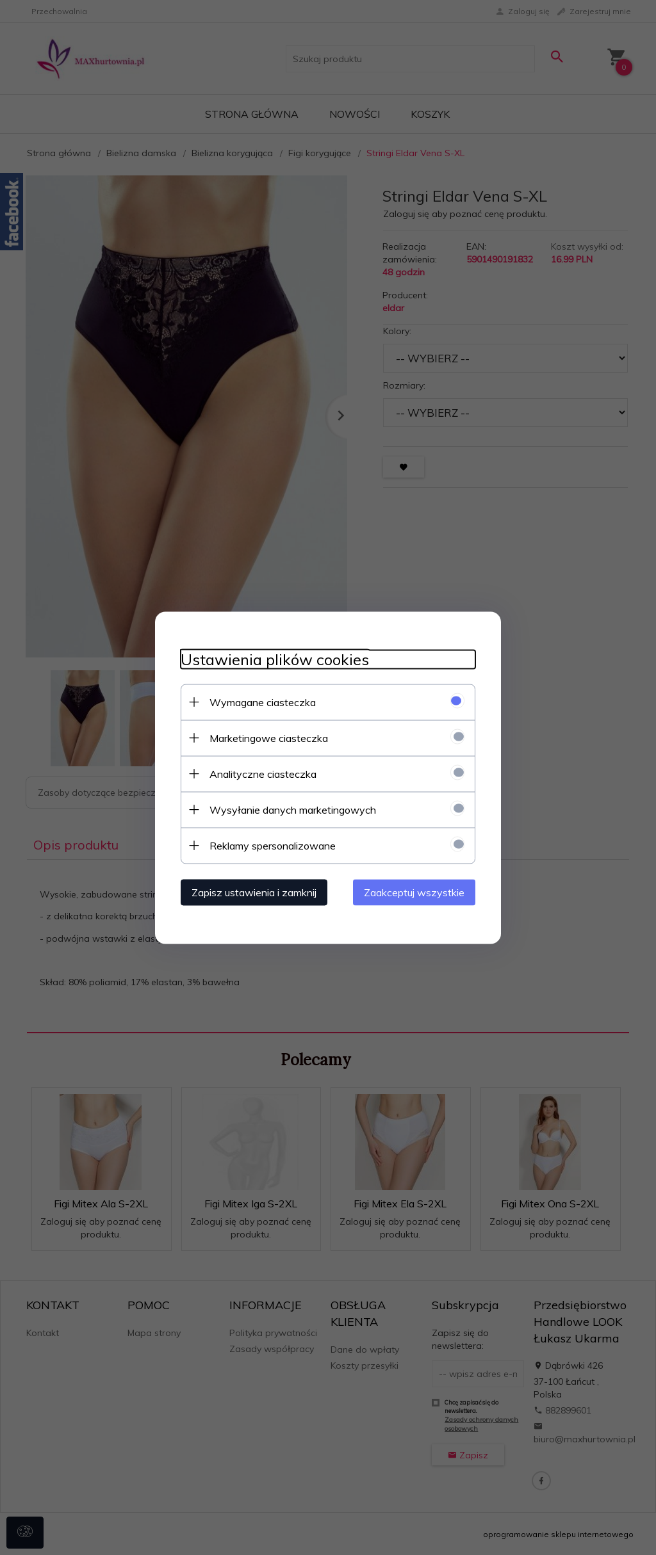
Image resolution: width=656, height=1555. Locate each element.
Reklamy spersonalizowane (272, 845)
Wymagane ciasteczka (262, 701)
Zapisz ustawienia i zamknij (254, 891)
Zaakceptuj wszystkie (414, 891)
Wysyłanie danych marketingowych (292, 809)
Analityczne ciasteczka (262, 773)
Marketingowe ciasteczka (268, 737)
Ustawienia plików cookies (275, 659)
